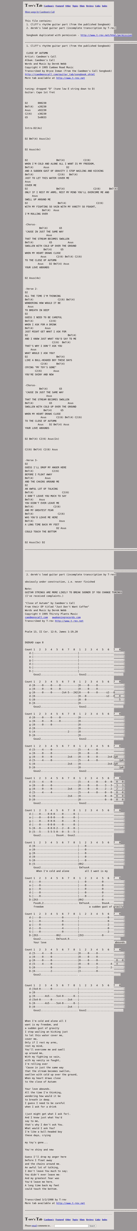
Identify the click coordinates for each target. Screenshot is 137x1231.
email (34, 1225)
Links (97, 6)
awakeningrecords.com (66, 617)
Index (104, 6)
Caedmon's (49, 6)
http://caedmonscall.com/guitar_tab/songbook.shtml (60, 74)
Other (68, 6)
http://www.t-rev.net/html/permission (106, 35)
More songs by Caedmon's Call (40, 12)
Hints (82, 6)
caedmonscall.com (36, 617)
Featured (60, 6)
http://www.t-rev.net (70, 78)
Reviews (90, 6)
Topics (75, 6)
